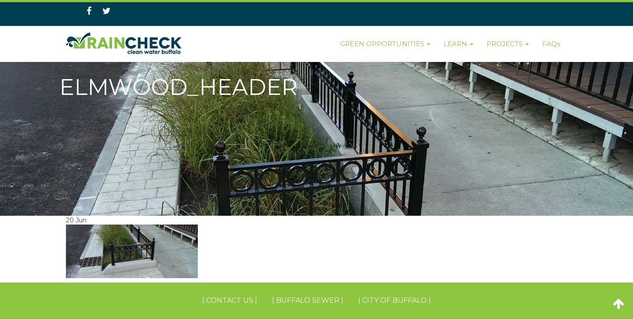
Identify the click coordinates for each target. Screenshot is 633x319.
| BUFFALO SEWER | (307, 300)
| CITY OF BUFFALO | (394, 300)
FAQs (551, 44)
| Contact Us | (229, 300)
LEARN (458, 44)
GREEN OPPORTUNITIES (385, 44)
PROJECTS (508, 44)
